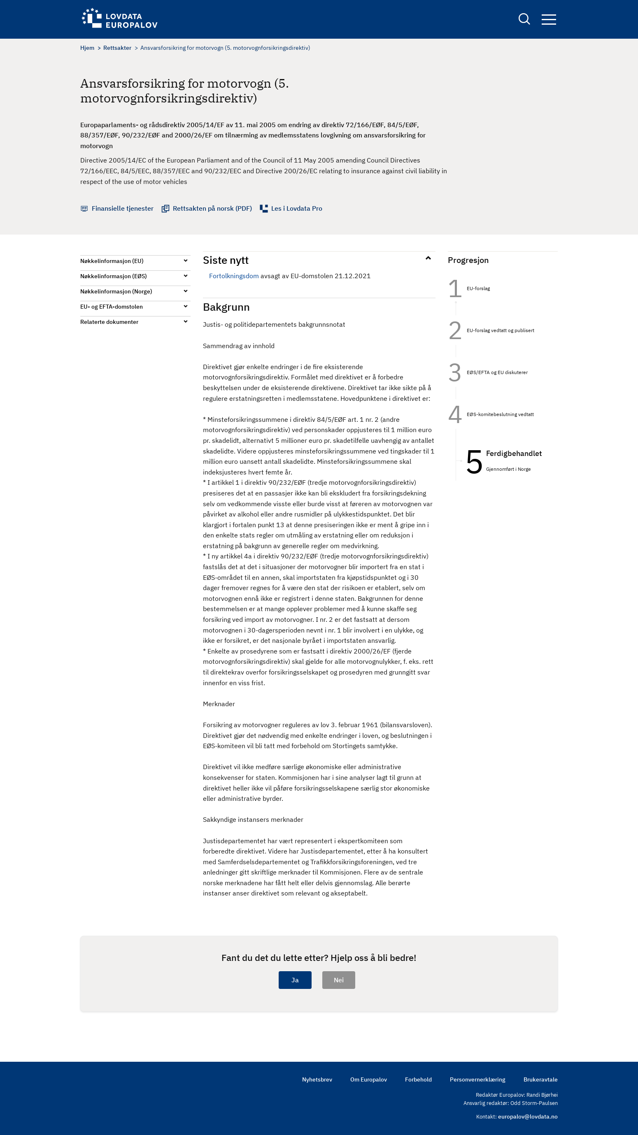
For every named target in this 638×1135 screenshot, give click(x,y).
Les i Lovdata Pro (296, 208)
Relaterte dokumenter (109, 322)
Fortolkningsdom (234, 276)
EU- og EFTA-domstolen (111, 306)
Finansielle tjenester (123, 208)
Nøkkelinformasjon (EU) (112, 261)
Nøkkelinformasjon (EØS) (113, 276)
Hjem (87, 47)
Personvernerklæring (477, 1079)
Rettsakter (117, 47)
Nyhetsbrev (317, 1079)
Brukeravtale (541, 1079)
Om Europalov (368, 1079)
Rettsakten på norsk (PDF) (212, 208)
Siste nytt (226, 260)
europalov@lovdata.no (528, 1116)
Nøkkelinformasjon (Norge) (116, 291)
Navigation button (549, 19)
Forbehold (418, 1079)
